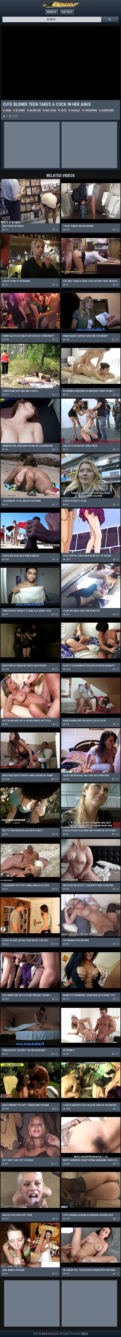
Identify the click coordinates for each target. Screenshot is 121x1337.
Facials (74, 110)
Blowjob (34, 110)
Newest (51, 12)
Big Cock (49, 110)
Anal (7, 110)
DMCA (84, 1333)
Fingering (89, 110)
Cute (62, 110)
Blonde (19, 110)
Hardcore (106, 110)
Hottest (67, 12)
